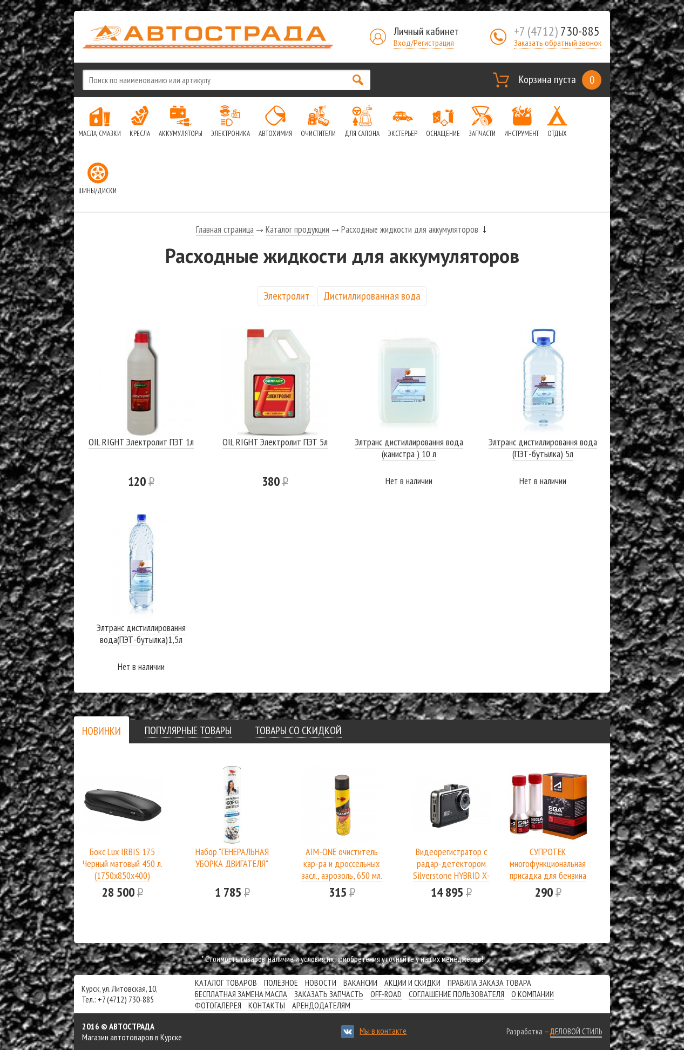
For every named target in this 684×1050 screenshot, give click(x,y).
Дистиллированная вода (372, 296)
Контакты (266, 1005)
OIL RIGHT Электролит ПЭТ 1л (141, 442)
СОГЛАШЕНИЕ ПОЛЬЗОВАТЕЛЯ (456, 993)
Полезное (281, 982)
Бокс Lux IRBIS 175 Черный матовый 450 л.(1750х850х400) (122, 863)
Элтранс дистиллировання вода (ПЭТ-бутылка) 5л (543, 448)
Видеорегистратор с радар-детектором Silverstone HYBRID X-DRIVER (451, 869)
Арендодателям (321, 1005)
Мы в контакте (383, 1030)
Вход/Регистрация (424, 42)
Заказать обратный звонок (557, 42)
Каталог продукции (297, 229)
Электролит (286, 296)
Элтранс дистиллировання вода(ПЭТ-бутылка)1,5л (141, 633)
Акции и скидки (412, 982)
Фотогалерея (218, 1005)
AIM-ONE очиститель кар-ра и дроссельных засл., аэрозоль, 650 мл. (341, 863)
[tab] (101, 730)
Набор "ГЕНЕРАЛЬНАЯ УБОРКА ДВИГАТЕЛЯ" (232, 857)
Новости (320, 982)
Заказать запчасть (328, 993)
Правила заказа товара (489, 982)
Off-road (386, 993)
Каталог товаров (226, 982)
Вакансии (360, 982)
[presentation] (101, 731)
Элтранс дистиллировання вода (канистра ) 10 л (409, 448)
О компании (532, 993)
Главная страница (225, 229)
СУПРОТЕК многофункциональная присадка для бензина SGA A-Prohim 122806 (548, 869)
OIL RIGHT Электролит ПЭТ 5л (275, 442)
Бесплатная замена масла (241, 993)
